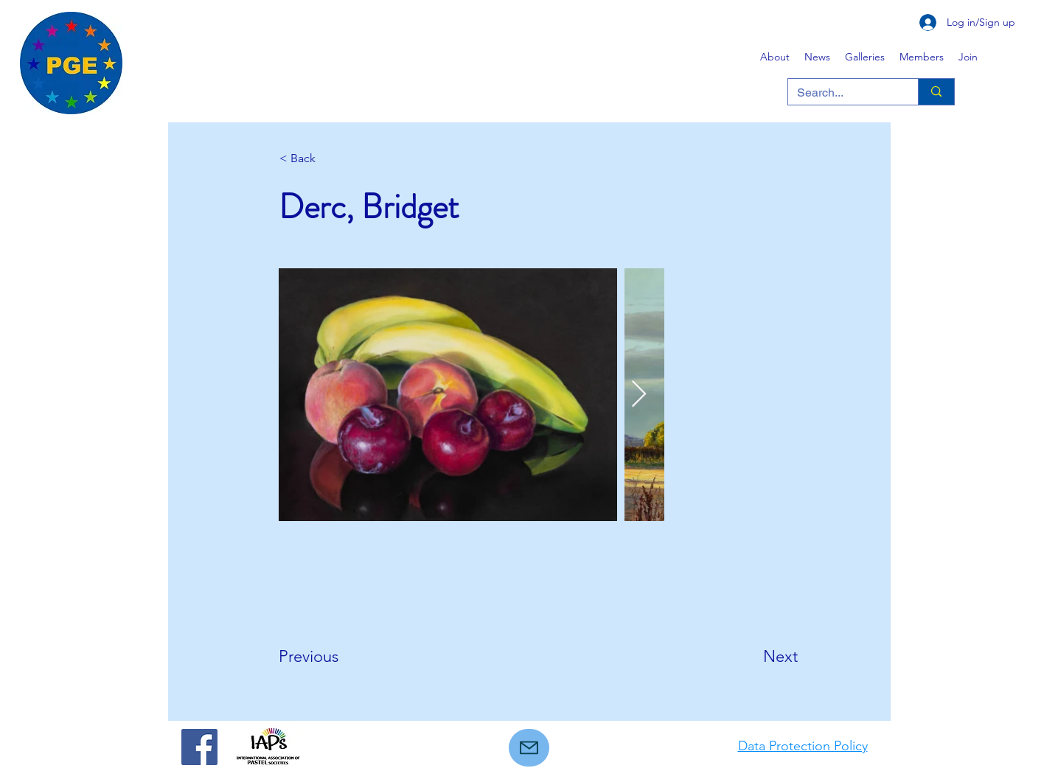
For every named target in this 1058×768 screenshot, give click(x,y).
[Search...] (842, 93)
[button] (865, 57)
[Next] (761, 656)
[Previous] (327, 656)
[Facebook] (199, 747)
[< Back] (328, 158)
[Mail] (529, 748)
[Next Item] (638, 394)
